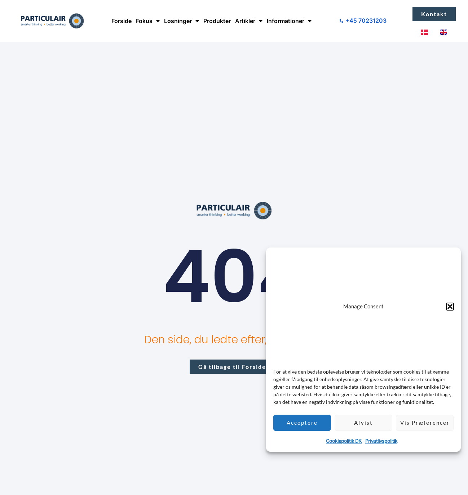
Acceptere (302, 422)
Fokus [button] (148, 21)
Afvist (363, 422)
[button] (450, 306)
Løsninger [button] (181, 21)
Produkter (217, 20)
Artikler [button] (248, 21)
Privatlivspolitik (381, 441)
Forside (121, 20)
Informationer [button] (289, 21)
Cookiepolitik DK (344, 441)
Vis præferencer (425, 422)
